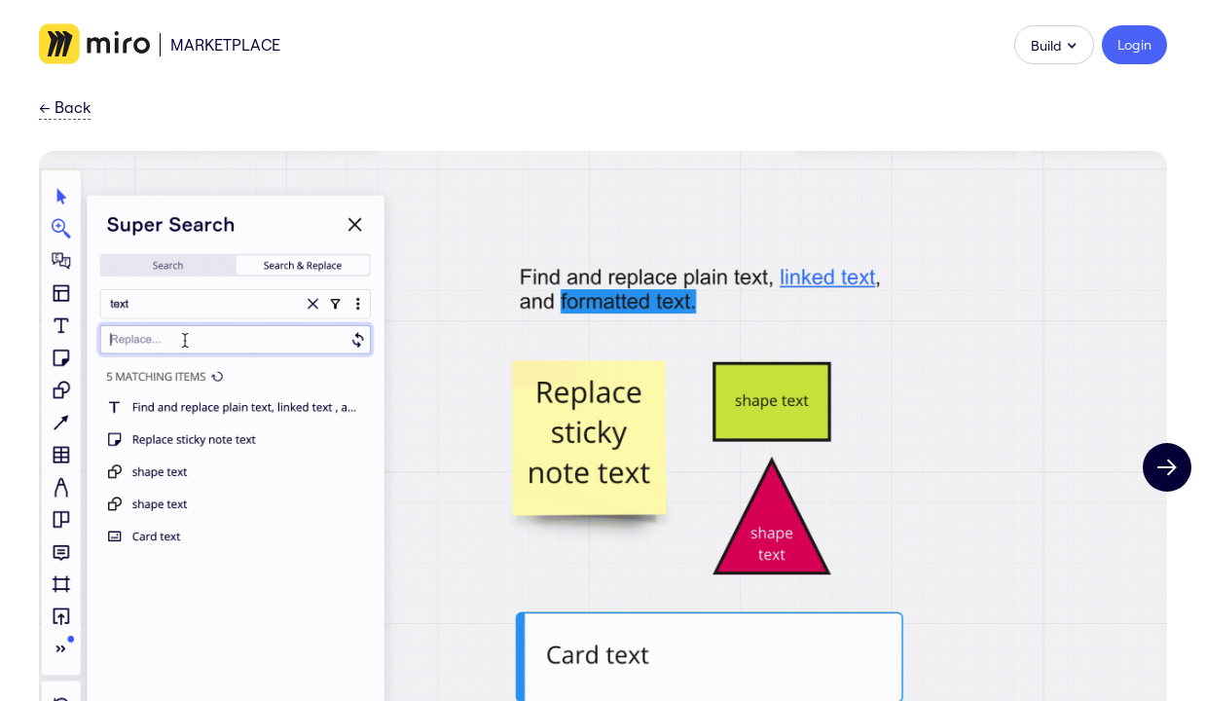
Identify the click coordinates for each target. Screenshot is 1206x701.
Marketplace (225, 45)
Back (65, 108)
